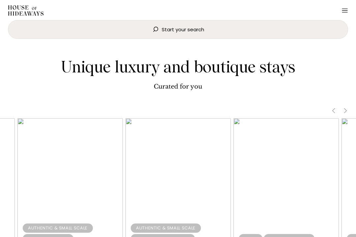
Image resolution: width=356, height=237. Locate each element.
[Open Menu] (345, 10)
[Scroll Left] (333, 110)
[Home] (26, 11)
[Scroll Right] (345, 110)
